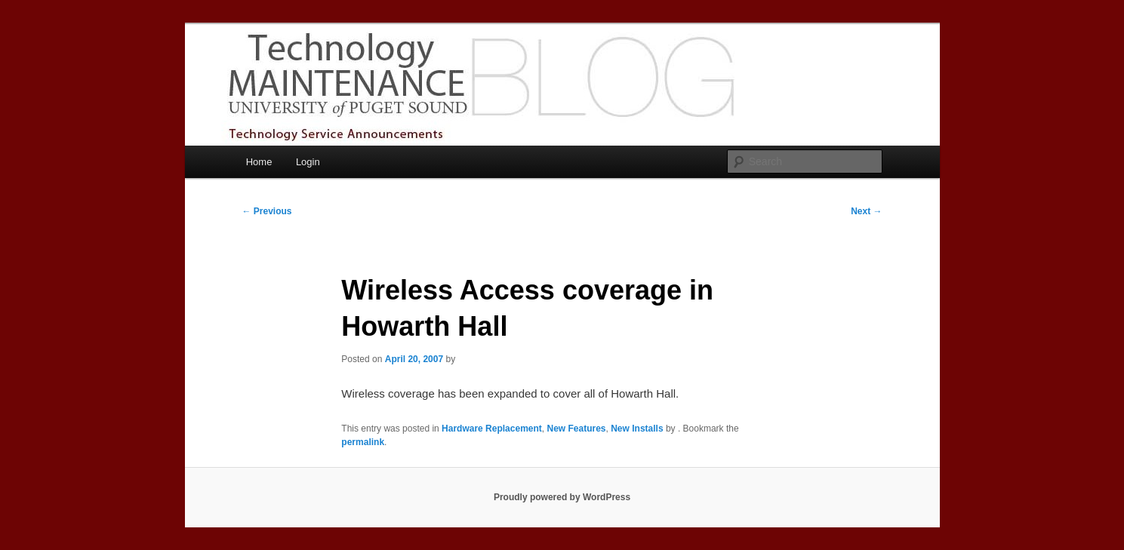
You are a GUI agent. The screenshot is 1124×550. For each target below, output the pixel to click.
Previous (267, 211)
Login (308, 161)
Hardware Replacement (492, 428)
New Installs (637, 428)
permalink (362, 442)
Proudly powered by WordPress (562, 497)
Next (866, 211)
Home (259, 161)
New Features (576, 428)
